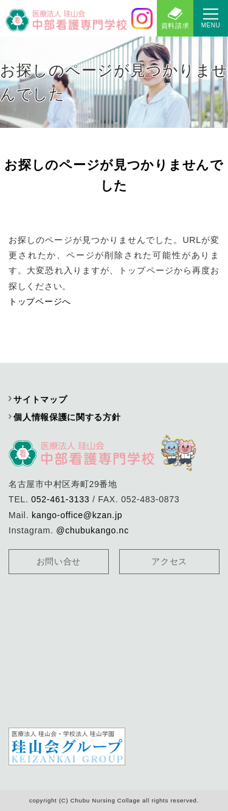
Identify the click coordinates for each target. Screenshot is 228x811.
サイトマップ (40, 399)
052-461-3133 (60, 499)
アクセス (169, 561)
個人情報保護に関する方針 (66, 417)
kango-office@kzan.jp (77, 515)
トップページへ (40, 301)
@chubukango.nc (92, 530)
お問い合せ (58, 561)
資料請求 (175, 25)
